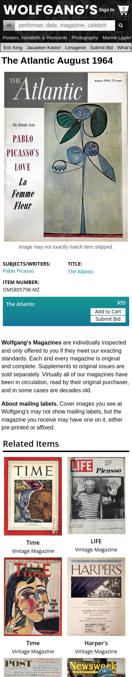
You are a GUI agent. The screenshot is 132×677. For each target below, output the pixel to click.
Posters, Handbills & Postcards (35, 37)
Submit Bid (101, 47)
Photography (84, 37)
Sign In (106, 9)
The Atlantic (81, 271)
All (9, 25)
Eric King (13, 47)
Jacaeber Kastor (44, 47)
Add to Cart (108, 311)
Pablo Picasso (18, 271)
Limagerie (75, 47)
